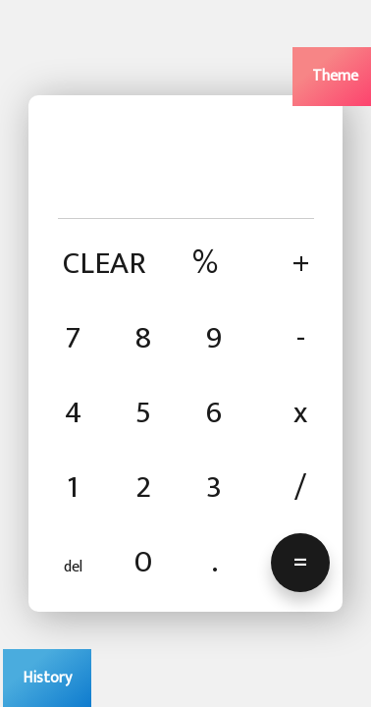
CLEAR (104, 264)
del (73, 567)
